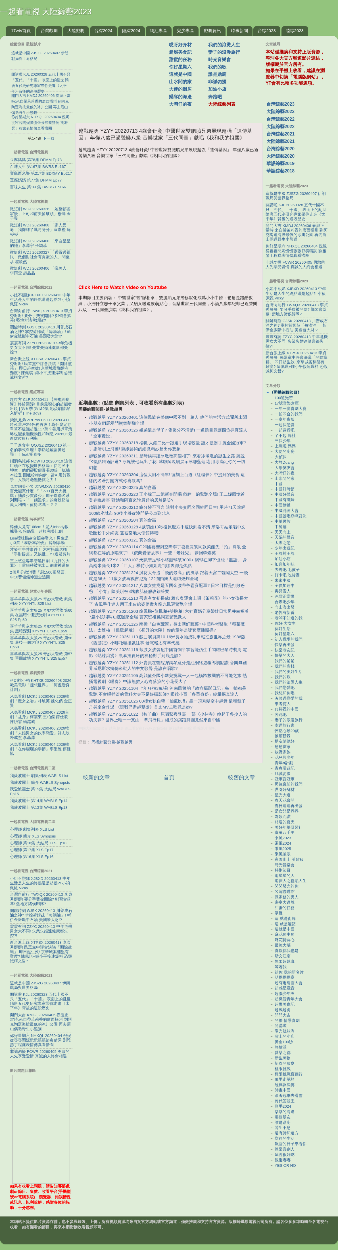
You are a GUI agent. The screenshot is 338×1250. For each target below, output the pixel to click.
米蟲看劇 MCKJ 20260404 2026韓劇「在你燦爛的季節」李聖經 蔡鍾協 (40, 749)
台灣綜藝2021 (280, 134)
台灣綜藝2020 (280, 148)
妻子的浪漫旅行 (224, 52)
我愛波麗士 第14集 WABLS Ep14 (39, 801)
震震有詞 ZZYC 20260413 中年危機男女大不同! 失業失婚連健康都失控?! (41, 347)
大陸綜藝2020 (280, 156)
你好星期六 (180, 66)
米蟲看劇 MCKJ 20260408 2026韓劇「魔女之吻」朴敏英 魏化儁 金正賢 (41, 701)
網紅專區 (158, 30)
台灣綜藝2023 (280, 104)
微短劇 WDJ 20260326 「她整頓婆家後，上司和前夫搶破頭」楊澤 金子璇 (40, 213)
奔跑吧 (215, 96)
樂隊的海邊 (180, 96)
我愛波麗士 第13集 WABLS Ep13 (39, 807)
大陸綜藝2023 (280, 111)
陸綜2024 (131, 30)
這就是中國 (180, 74)
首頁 (169, 777)
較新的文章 (96, 777)
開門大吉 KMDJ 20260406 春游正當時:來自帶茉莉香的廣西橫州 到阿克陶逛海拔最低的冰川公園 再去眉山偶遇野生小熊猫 (41, 1022)
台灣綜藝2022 (280, 119)
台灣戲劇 (49, 30)
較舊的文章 (241, 777)
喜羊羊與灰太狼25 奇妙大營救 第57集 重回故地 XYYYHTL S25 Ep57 (41, 656)
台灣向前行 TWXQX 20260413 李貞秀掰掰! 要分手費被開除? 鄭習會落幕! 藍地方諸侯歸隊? (41, 315)
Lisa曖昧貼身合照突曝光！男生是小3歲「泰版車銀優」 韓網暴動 (39, 540)
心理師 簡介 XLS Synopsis (33, 836)
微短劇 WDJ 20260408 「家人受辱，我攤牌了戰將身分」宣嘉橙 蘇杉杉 (40, 229)
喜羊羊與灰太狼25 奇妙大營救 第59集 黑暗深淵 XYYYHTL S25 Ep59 (41, 628)
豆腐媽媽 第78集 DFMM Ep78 (36, 160)
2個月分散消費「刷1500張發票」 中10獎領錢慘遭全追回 (39, 574)
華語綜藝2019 (280, 163)
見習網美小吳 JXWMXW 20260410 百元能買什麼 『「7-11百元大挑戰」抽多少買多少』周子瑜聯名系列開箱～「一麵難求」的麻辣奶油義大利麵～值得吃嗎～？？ (40, 495)
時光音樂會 (219, 59)
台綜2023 (267, 30)
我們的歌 (217, 66)
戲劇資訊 (212, 30)
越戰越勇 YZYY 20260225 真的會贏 (122, 487)
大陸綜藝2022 (280, 126)
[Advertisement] (124, 76)
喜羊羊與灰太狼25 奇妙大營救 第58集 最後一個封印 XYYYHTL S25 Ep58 (41, 642)
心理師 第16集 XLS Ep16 (31, 857)
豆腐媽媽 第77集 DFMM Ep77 (36, 180)
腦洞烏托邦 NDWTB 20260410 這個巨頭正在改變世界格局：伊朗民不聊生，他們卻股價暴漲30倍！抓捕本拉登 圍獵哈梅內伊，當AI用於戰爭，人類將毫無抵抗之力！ (41, 470)
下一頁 (49, 138)
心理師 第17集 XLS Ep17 (31, 850)
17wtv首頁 (21, 30)
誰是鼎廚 (217, 74)
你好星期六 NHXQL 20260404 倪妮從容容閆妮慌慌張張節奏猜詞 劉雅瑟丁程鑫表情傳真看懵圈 (40, 1040)
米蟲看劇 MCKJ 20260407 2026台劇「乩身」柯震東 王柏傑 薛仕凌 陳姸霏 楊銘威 (39, 717)
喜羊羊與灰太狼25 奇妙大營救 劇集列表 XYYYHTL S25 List (41, 601)
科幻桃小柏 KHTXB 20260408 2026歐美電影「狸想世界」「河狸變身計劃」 (40, 685)
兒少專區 (185, 30)
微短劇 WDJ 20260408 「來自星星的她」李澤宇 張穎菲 (40, 243)
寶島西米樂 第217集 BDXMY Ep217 (41, 173)
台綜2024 (103, 30)
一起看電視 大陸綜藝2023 (45, 11)
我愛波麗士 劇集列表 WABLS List (39, 776)
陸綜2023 (295, 30)
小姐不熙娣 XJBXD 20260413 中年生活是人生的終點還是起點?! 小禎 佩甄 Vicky (40, 299)
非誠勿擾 (217, 81)
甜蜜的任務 (180, 59)
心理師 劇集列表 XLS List (32, 829)
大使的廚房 (180, 89)
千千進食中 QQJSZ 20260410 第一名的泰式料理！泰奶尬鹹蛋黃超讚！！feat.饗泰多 (40, 450)
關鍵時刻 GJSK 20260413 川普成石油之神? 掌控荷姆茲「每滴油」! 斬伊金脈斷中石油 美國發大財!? (41, 331)
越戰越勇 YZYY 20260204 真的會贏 (122, 520)
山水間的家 (180, 81)
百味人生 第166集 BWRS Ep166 (38, 187)
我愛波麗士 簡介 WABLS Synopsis (40, 782)
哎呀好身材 (180, 44)
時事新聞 (239, 30)
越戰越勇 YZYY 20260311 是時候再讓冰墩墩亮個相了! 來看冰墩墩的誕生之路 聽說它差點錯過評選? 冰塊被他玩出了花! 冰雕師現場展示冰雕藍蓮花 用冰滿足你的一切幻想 (167, 462)
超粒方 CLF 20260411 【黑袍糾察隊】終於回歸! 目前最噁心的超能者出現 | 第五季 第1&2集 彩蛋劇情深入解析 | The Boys (41, 406)
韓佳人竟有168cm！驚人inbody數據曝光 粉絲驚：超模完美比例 (39, 529)
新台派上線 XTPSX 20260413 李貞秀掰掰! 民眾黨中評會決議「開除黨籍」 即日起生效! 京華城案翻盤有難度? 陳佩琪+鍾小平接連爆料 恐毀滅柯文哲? (41, 368)
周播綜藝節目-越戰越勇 (112, 742)
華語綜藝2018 (280, 170)
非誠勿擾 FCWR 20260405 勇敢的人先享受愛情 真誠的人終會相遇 (40, 1053)
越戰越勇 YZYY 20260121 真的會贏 (122, 540)
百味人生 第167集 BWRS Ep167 (38, 166)
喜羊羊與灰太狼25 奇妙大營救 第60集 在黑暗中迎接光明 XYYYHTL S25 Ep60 (41, 615)
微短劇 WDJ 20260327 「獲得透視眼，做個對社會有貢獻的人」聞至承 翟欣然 (40, 257)
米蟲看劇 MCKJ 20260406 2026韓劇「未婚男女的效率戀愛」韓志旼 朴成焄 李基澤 (40, 732)
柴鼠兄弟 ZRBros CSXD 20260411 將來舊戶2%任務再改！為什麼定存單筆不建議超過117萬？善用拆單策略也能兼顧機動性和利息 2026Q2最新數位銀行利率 (41, 429)
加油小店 (217, 89)
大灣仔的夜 (180, 104)
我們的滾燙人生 (224, 44)
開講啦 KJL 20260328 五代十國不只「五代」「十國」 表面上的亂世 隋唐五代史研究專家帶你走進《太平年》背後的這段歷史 (40, 1001)
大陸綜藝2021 (280, 141)
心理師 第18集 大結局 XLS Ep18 (38, 843)
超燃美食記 (180, 52)
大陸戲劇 (75, 30)
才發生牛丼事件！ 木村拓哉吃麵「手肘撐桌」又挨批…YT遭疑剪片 (40, 551)
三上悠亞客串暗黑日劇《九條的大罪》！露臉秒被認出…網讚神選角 (40, 563)
